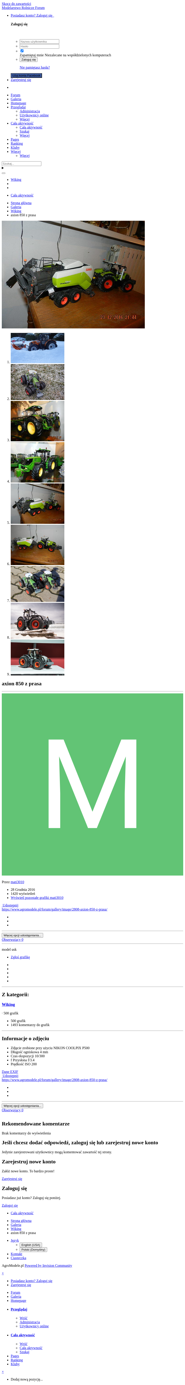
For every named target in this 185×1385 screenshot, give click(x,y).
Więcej (25, 119)
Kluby (15, 147)
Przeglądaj (18, 107)
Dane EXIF (10, 1072)
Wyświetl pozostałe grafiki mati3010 (37, 898)
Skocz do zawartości (16, 4)
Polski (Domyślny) (33, 1249)
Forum (15, 95)
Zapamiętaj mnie (32, 55)
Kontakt (16, 1254)
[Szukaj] (21, 163)
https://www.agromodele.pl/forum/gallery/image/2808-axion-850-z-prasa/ (54, 909)
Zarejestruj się (21, 80)
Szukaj (24, 131)
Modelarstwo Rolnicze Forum (23, 8)
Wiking (8, 1004)
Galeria (16, 99)
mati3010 (17, 882)
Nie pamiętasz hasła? (35, 67)
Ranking (17, 143)
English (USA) (30, 1245)
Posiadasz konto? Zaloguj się (32, 15)
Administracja (30, 111)
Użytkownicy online (34, 115)
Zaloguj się (28, 59)
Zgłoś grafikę (20, 957)
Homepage (18, 103)
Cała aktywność (22, 123)
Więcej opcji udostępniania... (22, 935)
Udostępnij (10, 905)
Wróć (23, 1318)
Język (15, 1240)
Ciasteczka (18, 1258)
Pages (15, 139)
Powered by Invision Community (48, 1265)
